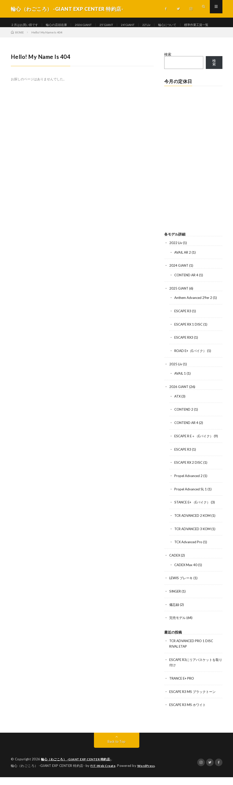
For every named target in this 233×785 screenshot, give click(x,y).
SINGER (175, 601)
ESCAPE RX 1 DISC (189, 338)
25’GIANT (119, 25)
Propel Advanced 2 (189, 487)
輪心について (186, 25)
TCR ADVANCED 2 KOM (194, 526)
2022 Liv (175, 257)
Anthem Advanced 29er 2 (194, 311)
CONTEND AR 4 (187, 289)
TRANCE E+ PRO (183, 687)
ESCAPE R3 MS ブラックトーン (194, 700)
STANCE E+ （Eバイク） (194, 513)
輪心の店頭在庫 (62, 25)
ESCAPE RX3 (184, 351)
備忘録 (174, 614)
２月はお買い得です (27, 25)
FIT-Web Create (104, 774)
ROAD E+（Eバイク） (191, 364)
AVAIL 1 (180, 386)
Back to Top (116, 750)
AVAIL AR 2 (183, 267)
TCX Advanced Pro (189, 553)
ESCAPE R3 (183, 325)
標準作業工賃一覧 (29, 34)
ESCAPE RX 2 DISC (189, 474)
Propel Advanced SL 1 (191, 500)
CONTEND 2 (184, 422)
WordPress (149, 774)
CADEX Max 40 (186, 575)
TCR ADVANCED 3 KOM (194, 539)
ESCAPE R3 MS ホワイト (188, 713)
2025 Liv (175, 377)
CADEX (175, 566)
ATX (177, 409)
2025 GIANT (179, 302)
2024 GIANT (179, 280)
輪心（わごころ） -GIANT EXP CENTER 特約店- (78, 767)
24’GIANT (143, 25)
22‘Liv (164, 25)
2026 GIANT (93, 25)
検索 (167, 69)
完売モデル (178, 627)
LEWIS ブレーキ (182, 588)
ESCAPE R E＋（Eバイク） (195, 448)
